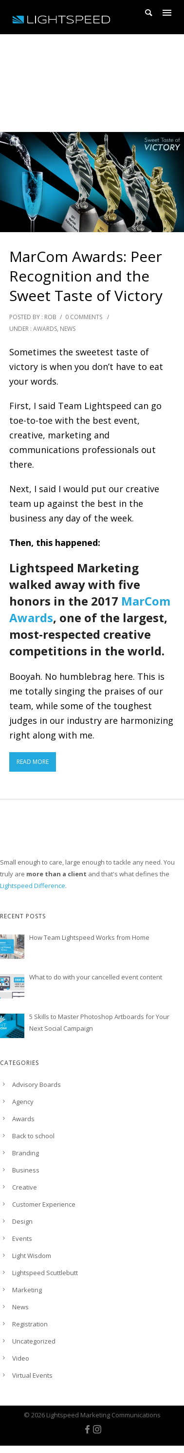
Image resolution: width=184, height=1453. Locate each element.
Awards (45, 329)
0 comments (83, 317)
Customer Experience (43, 1204)
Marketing (27, 1289)
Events (22, 1238)
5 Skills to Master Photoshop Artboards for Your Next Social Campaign (99, 1022)
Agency (23, 1101)
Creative (24, 1187)
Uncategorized (33, 1341)
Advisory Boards (36, 1084)
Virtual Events (32, 1375)
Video (20, 1358)
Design (22, 1221)
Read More (33, 762)
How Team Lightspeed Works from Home (89, 937)
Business (25, 1170)
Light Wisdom (31, 1255)
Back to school (33, 1135)
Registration (30, 1324)
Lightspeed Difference (32, 885)
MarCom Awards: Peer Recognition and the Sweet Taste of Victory (86, 276)
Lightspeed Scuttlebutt (45, 1272)
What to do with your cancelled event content (95, 977)
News (67, 329)
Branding (25, 1153)
